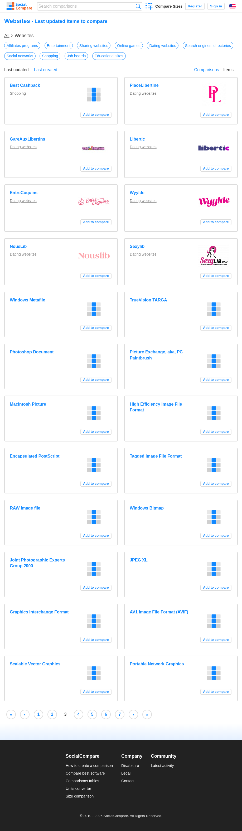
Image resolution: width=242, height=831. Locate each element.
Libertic (137, 139)
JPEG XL (139, 560)
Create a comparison (149, 7)
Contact (127, 781)
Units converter (78, 788)
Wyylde (137, 192)
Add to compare (96, 115)
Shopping (50, 56)
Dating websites (162, 46)
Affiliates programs (22, 46)
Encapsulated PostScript (35, 456)
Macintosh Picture (28, 404)
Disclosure (130, 765)
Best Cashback (25, 85)
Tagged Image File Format (156, 456)
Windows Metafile (27, 300)
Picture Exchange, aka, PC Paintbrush (156, 355)
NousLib (18, 246)
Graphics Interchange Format (39, 612)
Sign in (216, 6)
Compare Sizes (168, 6)
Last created (45, 70)
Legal (125, 773)
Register (195, 6)
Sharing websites (93, 46)
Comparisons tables (82, 781)
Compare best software (85, 773)
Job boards (76, 56)
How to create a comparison (89, 765)
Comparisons (206, 70)
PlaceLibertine (144, 85)
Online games (129, 46)
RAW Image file (25, 508)
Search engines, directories (208, 46)
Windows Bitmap (147, 508)
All (6, 35)
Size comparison (80, 796)
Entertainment (59, 46)
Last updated (16, 70)
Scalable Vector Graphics (35, 664)
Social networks (20, 56)
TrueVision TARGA (148, 300)
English (232, 6)
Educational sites (109, 56)
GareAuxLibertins (27, 139)
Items (228, 70)
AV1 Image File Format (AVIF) (159, 612)
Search (138, 6)
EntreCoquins (23, 192)
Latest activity (162, 765)
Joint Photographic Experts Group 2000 (37, 563)
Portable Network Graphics (157, 664)
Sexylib (137, 246)
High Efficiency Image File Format (156, 407)
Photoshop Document (32, 352)
